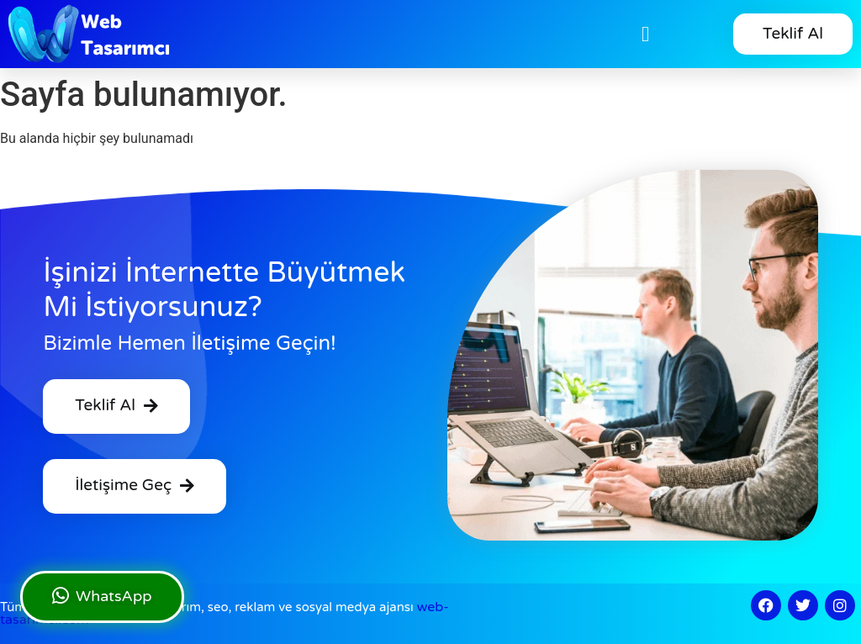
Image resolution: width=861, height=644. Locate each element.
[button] (646, 34)
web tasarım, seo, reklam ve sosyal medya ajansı (224, 613)
